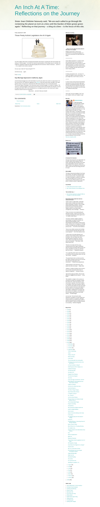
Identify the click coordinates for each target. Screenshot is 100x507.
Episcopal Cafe (70, 491)
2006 (68, 479)
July (69, 466)
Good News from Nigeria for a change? (76, 444)
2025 (68, 309)
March (69, 473)
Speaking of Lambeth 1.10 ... (74, 462)
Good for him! (71, 446)
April (69, 472)
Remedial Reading (72, 456)
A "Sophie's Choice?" (72, 393)
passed (38, 82)
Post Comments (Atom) (25, 106)
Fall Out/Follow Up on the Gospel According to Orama (75, 451)
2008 (68, 340)
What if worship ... (71, 356)
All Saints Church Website (72, 487)
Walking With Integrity (71, 501)
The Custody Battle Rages (73, 402)
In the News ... (71, 414)
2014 (68, 329)
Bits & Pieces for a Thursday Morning (75, 426)
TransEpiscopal (70, 499)
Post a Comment (20, 101)
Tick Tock (70, 377)
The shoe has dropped (72, 376)
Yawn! (69, 353)
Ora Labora (70, 458)
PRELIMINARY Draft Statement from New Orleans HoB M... (75, 382)
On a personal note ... (72, 460)
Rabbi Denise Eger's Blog (72, 496)
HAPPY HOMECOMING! (73, 409)
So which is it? (71, 372)
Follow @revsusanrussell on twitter (74, 186)
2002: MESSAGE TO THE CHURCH (74, 485)
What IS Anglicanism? (72, 434)
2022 (68, 315)
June (69, 468)
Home (38, 103)
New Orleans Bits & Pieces (73, 391)
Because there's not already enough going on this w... (75, 400)
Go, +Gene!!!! (71, 395)
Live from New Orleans (73, 397)
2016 (68, 326)
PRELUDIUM (69, 495)
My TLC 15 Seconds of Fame (74, 448)
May (69, 470)
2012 (68, 333)
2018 (68, 322)
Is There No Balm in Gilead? (74, 365)
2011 (68, 335)
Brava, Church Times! (72, 424)
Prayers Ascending (72, 403)
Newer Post (17, 103)
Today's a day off (71, 354)
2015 (68, 327)
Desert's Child (70, 490)
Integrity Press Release (73, 374)
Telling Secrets (70, 498)
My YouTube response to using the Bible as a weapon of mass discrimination (76, 195)
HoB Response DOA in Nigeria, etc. (75, 366)
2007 (68, 342)
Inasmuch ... (70, 419)
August (69, 464)
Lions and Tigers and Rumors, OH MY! (76, 379)
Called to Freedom (72, 384)
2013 (68, 331)
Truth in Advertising (72, 351)
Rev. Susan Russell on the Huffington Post (76, 188)
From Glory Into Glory (71, 493)
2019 (68, 320)
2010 (68, 337)
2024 (68, 311)
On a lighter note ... (72, 428)
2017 (68, 324)
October (70, 347)
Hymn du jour (71, 411)
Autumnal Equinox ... (72, 388)
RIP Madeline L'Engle (72, 443)
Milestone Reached (72, 438)
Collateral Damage (72, 368)
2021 (68, 316)
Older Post (58, 103)
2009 (68, 338)
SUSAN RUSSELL (79, 100)
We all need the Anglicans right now (75, 407)
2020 (68, 318)
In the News (70, 358)
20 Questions (71, 405)
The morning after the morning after (75, 360)
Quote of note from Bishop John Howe (76, 413)
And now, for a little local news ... (75, 386)
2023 (68, 313)
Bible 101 (70, 436)
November (70, 345)
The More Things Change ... (74, 389)
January (70, 477)
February (70, 475)
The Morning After (71, 370)
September (70, 349)
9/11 (69, 432)
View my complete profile (71, 137)
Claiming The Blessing (71, 488)
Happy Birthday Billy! (72, 453)
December (70, 344)
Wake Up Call (71, 455)
